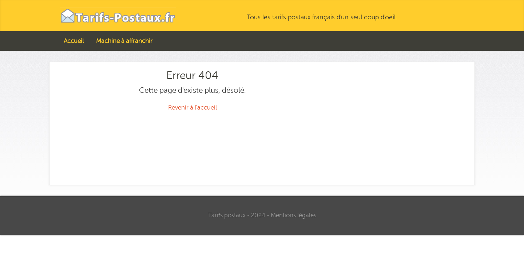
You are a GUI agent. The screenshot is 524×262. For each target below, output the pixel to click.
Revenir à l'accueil (192, 107)
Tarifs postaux (227, 215)
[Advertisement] (398, 120)
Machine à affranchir (124, 40)
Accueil (74, 40)
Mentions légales (293, 215)
